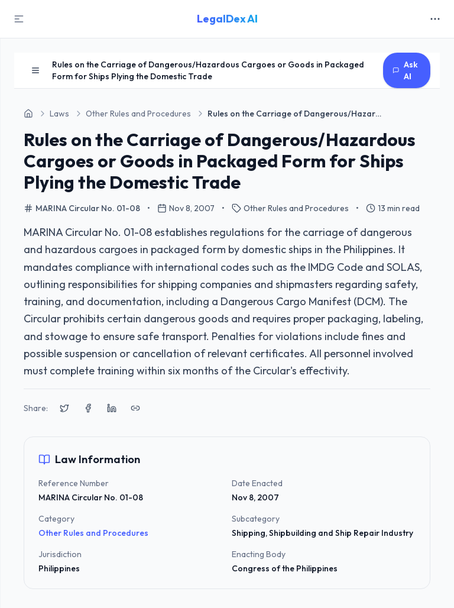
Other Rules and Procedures (93, 533)
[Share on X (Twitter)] (64, 408)
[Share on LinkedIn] (111, 408)
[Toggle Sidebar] (19, 19)
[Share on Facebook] (88, 408)
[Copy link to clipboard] (135, 408)
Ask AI (405, 70)
